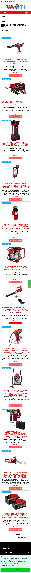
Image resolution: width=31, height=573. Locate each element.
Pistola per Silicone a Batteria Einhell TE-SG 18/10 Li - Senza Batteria (15, 61)
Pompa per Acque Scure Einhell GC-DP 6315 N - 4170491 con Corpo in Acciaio (15, 185)
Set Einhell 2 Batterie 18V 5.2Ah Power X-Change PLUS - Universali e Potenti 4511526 (15, 515)
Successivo (18, 534)
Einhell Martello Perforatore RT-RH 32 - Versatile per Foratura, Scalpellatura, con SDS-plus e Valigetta (15, 434)
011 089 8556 (10, 1)
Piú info (3, 565)
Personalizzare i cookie (12, 565)
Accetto (15, 569)
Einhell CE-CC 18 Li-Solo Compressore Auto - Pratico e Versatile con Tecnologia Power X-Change (15, 351)
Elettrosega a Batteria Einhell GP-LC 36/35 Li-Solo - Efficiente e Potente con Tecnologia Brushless (15, 475)
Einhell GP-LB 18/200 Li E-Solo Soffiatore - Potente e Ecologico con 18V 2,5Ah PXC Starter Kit (15, 309)
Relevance (10, 31)
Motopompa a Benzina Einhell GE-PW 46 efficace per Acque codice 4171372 (16, 268)
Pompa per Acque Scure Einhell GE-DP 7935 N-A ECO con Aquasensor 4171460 (15, 144)
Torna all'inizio (23, 538)
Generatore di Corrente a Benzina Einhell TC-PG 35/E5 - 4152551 (15, 102)
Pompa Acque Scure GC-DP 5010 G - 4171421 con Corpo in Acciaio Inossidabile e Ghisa (15, 226)
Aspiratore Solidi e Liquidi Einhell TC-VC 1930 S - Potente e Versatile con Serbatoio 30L (15, 392)
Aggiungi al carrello (15, 75)
